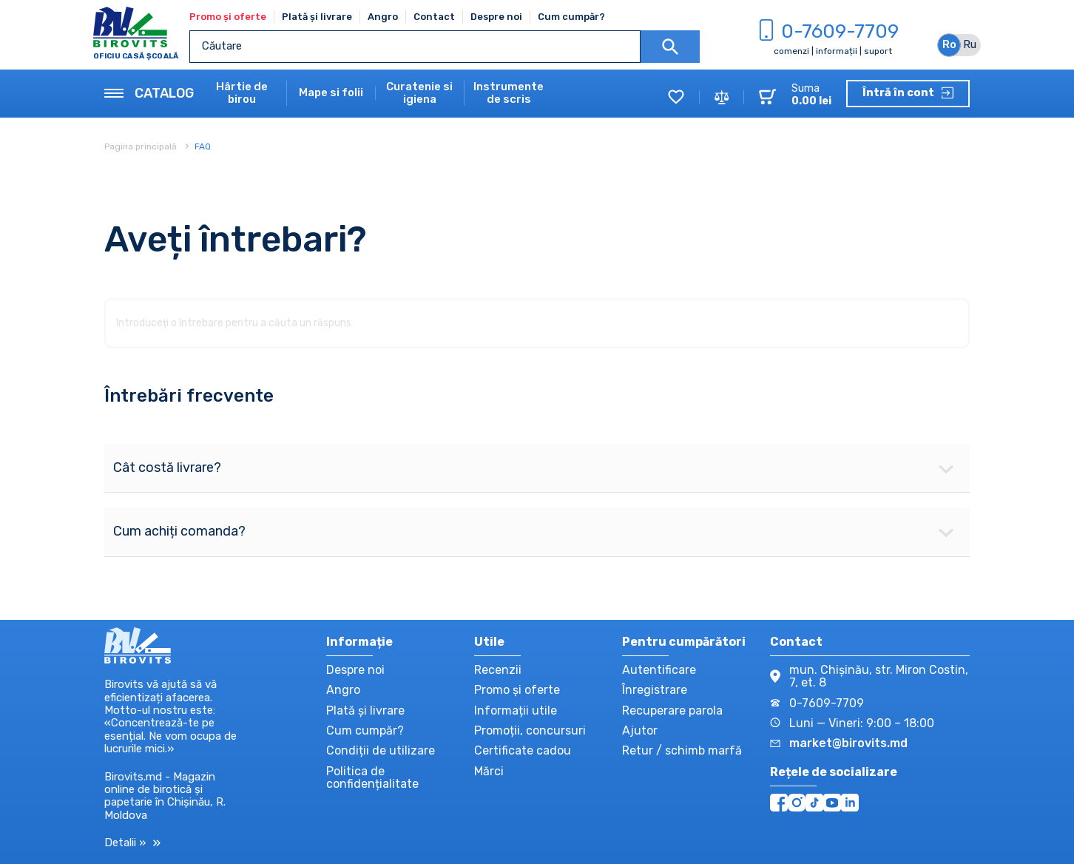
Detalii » (132, 843)
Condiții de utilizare (380, 750)
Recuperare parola (672, 710)
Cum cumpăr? (571, 16)
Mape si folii (331, 93)
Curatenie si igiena (419, 93)
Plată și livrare (317, 16)
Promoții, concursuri (530, 730)
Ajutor (640, 730)
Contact (434, 16)
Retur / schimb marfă (682, 750)
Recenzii (497, 670)
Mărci (489, 771)
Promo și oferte (227, 16)
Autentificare (659, 670)
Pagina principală (141, 146)
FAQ (203, 146)
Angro (383, 16)
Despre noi (496, 16)
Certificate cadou (522, 750)
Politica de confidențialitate (372, 777)
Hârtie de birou (242, 93)
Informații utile (515, 710)
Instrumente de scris (508, 93)
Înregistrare (654, 690)
